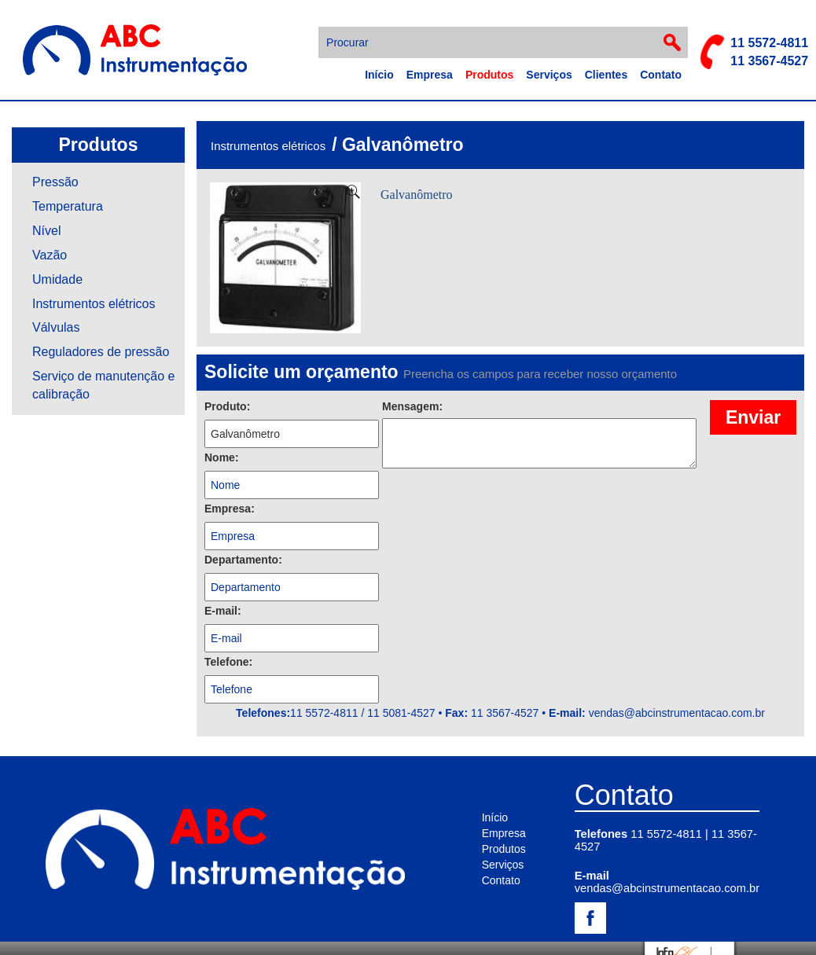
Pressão (55, 182)
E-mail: (222, 610)
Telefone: (228, 662)
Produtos (489, 74)
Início (379, 74)
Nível (46, 230)
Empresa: (229, 508)
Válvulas (55, 327)
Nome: (221, 457)
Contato (661, 74)
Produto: (227, 406)
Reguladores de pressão (100, 351)
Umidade (57, 279)
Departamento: (243, 559)
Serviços (549, 74)
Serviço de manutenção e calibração (103, 385)
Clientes (606, 74)
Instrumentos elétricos (94, 303)
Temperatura (67, 206)
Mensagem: (412, 406)
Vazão (49, 255)
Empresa (429, 74)
